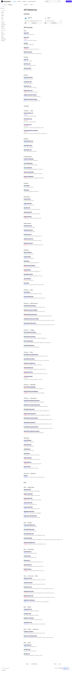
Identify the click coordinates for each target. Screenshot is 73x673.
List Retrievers (27, 449)
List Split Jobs (27, 649)
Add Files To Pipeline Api (29, 363)
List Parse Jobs (27, 68)
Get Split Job (27, 653)
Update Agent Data (28, 494)
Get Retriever (27, 453)
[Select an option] (63, 1)
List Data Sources (28, 225)
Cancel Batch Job (28, 622)
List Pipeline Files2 (28, 376)
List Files (26, 43)
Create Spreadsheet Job (29, 525)
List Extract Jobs (28, 81)
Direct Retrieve (27, 466)
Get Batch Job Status (29, 618)
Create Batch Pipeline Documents (31, 400)
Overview (31, 4)
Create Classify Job (28, 113)
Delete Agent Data (28, 498)
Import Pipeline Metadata (30, 387)
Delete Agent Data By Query (30, 515)
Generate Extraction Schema (30, 99)
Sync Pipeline (27, 292)
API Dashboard (68, 1)
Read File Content (28, 52)
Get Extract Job (27, 86)
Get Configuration (28, 167)
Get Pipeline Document (29, 409)
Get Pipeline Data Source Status (31, 318)
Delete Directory (27, 569)
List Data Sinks (27, 199)
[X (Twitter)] (5, 670)
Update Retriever (28, 457)
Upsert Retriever (27, 444)
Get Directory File (28, 587)
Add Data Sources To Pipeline (30, 310)
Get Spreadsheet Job (29, 533)
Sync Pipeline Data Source (30, 323)
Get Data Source (27, 234)
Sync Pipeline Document (29, 422)
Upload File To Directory (29, 600)
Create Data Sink (28, 203)
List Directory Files (28, 582)
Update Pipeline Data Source (30, 314)
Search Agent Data (28, 507)
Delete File (26, 47)
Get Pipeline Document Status (31, 418)
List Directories (27, 556)
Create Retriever (27, 440)
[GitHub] (2, 670)
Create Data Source (28, 230)
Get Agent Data (27, 489)
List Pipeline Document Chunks (31, 426)
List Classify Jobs (28, 118)
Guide (5, 4)
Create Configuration (29, 159)
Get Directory (27, 560)
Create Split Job (27, 645)
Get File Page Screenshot (29, 336)
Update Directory (28, 564)
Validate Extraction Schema (30, 94)
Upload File (26, 33)
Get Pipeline (26, 261)
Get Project (26, 190)
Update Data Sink (28, 212)
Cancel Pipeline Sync (29, 296)
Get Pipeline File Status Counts (31, 354)
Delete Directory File (28, 595)
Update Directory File (29, 591)
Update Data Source (28, 238)
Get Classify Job (27, 124)
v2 (3, 6)
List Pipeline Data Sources (30, 305)
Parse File (26, 59)
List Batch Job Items (28, 631)
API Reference (10, 4)
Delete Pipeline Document (30, 413)
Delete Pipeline (27, 269)
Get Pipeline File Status (29, 359)
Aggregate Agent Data (29, 511)
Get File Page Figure (28, 341)
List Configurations (28, 163)
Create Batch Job (28, 609)
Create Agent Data (28, 502)
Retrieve (26, 475)
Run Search (26, 283)
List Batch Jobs (27, 613)
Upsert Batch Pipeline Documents (31, 431)
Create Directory (27, 551)
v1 (4, 6)
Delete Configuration (28, 176)
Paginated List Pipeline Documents (32, 404)
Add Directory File (28, 578)
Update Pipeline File (28, 367)
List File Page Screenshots (30, 332)
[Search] (52, 1)
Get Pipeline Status (28, 274)
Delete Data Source (28, 243)
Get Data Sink (27, 207)
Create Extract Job (28, 77)
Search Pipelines (28, 252)
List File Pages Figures (29, 345)
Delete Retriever (27, 462)
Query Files (26, 37)
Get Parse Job (27, 63)
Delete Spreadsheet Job (29, 542)
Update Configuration (29, 172)
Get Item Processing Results (30, 636)
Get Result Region (28, 538)
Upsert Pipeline (27, 278)
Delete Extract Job (28, 90)
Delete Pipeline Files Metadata (31, 391)
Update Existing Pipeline (29, 265)
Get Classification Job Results (31, 130)
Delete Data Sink (28, 216)
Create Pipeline (27, 256)
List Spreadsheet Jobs (29, 529)
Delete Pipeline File (28, 372)
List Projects (27, 185)
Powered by (58, 668)
